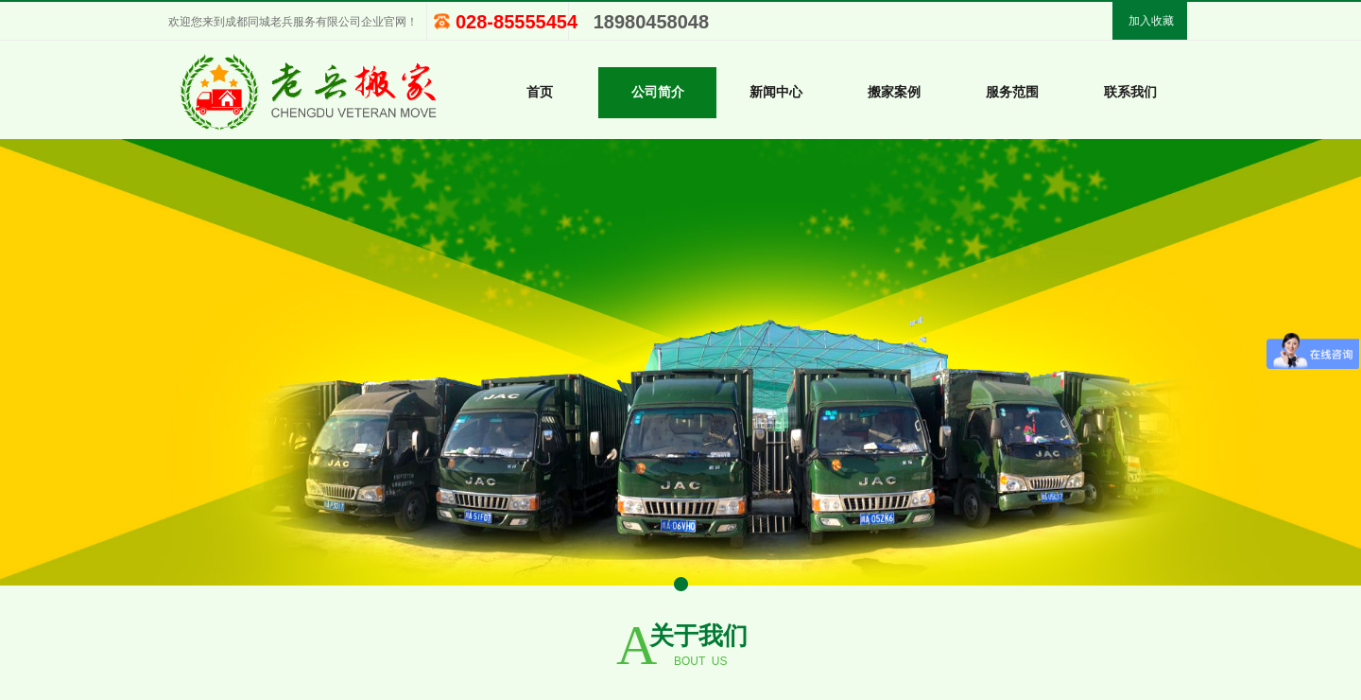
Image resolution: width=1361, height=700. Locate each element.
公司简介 (657, 92)
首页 (539, 92)
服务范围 (1012, 92)
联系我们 (1130, 92)
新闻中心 (775, 92)
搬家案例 (894, 92)
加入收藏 (1151, 20)
